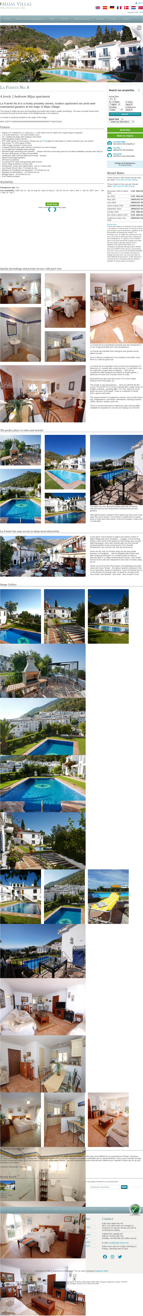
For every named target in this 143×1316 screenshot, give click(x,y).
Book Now (52, 204)
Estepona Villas (101, 1271)
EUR (141, 12)
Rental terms (112, 224)
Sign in (140, 3)
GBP (136, 12)
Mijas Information (82, 19)
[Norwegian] (140, 7)
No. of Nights (114, 102)
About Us (100, 19)
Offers (52, 19)
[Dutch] (133, 7)
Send (124, 1187)
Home (7, 19)
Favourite (125, 155)
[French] (119, 7)
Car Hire (65, 19)
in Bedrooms (130, 107)
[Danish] (126, 7)
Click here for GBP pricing (123, 186)
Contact (113, 19)
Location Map (125, 143)
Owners (126, 19)
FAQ (45, 141)
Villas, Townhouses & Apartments (30, 19)
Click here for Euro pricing (127, 180)
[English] (98, 7)
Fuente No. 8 (7, 1191)
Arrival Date (114, 96)
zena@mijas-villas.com (119, 1243)
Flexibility (113, 107)
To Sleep (129, 102)
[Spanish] (105, 7)
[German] (112, 7)
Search (125, 114)
